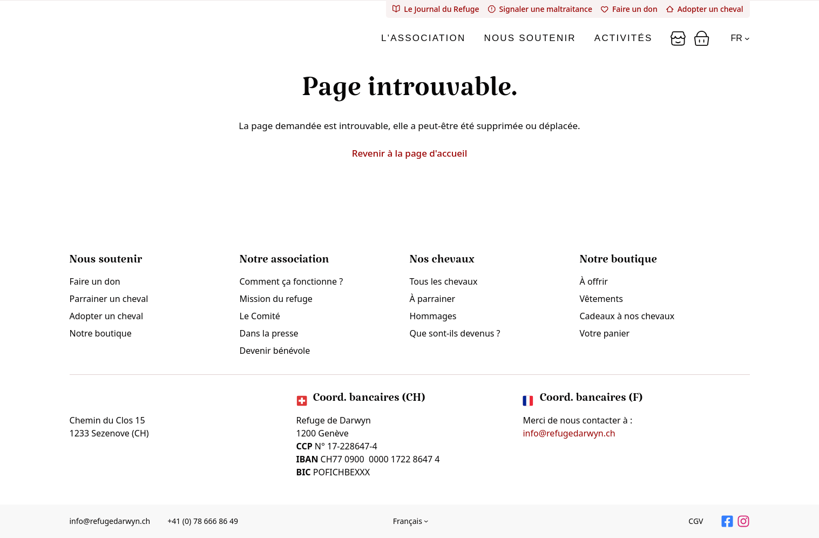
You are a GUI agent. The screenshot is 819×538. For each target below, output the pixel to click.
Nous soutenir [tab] (530, 38)
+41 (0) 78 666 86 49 (202, 521)
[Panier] (678, 38)
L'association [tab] (423, 38)
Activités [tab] (623, 38)
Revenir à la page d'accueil (410, 153)
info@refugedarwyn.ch (569, 433)
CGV (695, 521)
